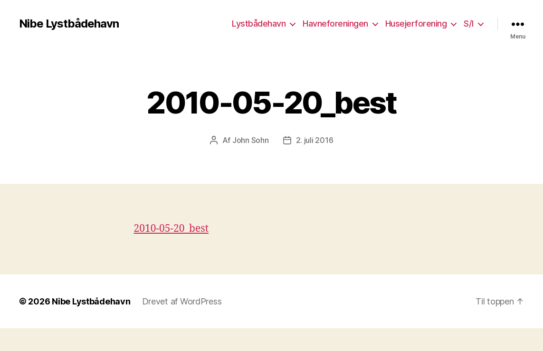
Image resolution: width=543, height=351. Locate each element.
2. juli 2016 (314, 140)
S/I (469, 23)
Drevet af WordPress (182, 301)
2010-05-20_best (171, 228)
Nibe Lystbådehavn (69, 23)
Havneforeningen (335, 23)
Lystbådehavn (259, 23)
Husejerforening (416, 23)
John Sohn (250, 140)
